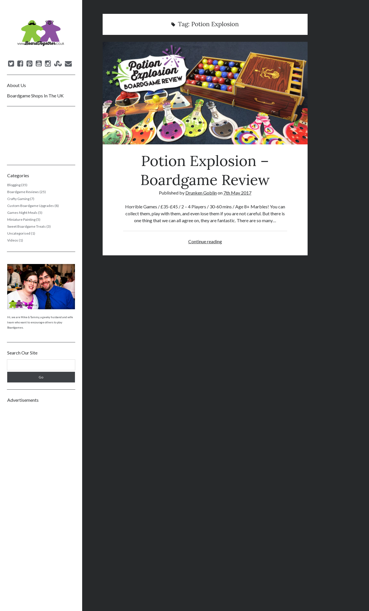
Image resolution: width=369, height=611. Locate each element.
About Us (16, 85)
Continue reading (205, 241)
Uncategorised (18, 233)
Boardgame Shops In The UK (35, 95)
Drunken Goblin (201, 192)
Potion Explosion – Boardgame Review (205, 93)
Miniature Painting (21, 219)
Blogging (13, 185)
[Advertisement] (41, 493)
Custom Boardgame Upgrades (30, 205)
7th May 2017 (237, 192)
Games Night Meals (22, 212)
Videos (12, 240)
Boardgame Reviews (23, 192)
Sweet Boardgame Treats (26, 226)
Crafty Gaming (18, 199)
